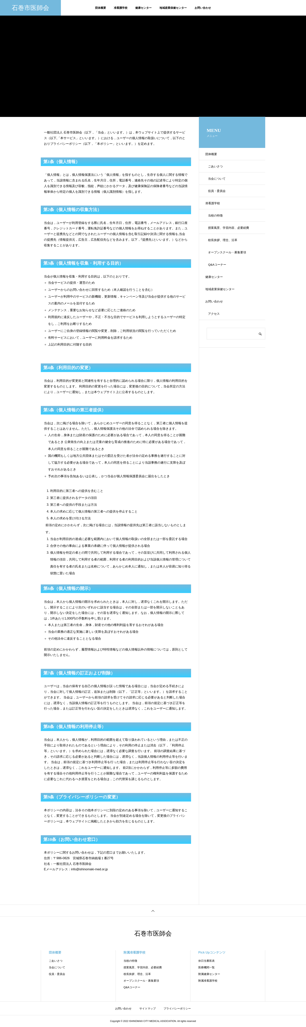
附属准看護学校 (134, 952)
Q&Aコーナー (219, 277)
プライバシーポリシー (177, 1008)
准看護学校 (120, 7)
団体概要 (100, 7)
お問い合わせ (203, 7)
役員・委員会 (218, 195)
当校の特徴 (217, 222)
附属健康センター (209, 974)
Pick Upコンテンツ (211, 952)
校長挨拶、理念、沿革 (225, 250)
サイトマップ (147, 1008)
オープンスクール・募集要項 (229, 263)
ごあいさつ (217, 168)
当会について (218, 182)
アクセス (215, 332)
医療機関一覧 (206, 967)
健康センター (143, 7)
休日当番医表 (206, 960)
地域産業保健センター (173, 7)
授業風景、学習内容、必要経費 (231, 236)
